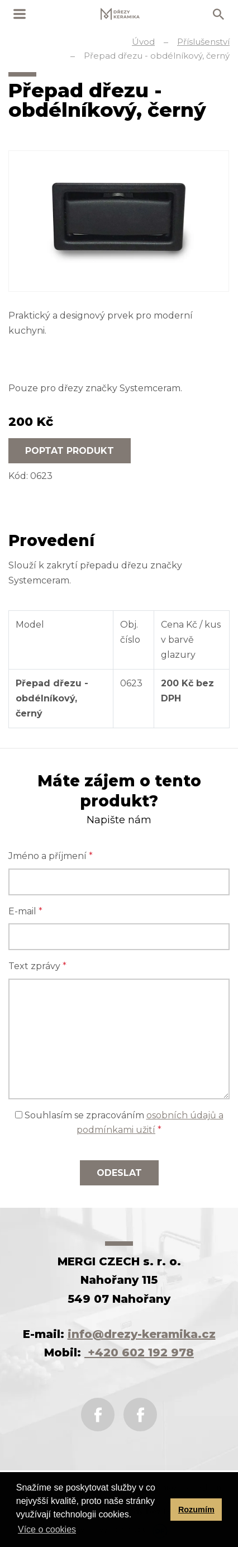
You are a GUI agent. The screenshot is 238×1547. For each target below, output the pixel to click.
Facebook (98, 1414)
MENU (19, 14)
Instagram (140, 1414)
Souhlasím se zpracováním (119, 1123)
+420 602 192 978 (139, 1352)
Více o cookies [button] (47, 1529)
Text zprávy (37, 966)
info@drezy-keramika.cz (142, 1334)
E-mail (25, 911)
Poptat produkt (69, 450)
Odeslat (119, 1173)
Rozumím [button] (196, 1509)
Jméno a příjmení (50, 856)
